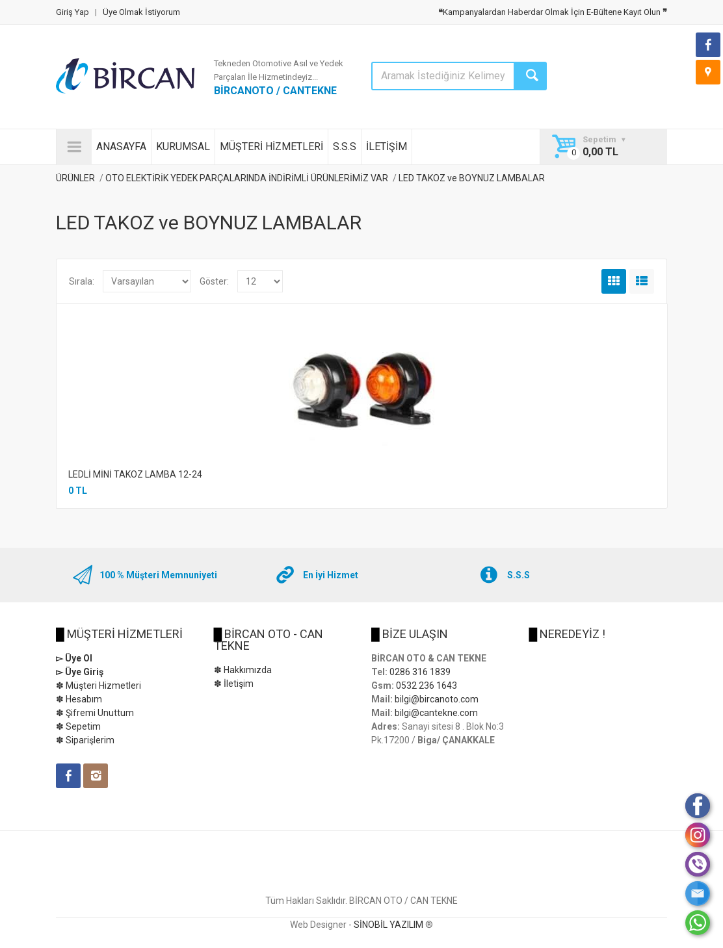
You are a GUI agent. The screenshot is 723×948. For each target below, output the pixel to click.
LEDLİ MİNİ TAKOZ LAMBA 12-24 (135, 474)
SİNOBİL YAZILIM (388, 924)
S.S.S (344, 146)
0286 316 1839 (420, 672)
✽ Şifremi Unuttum (95, 713)
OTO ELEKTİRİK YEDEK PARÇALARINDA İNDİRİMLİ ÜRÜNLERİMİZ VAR (246, 178)
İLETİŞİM (386, 146)
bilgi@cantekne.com (436, 713)
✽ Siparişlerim (85, 740)
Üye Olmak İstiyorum (141, 12)
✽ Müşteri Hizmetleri (98, 685)
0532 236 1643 (426, 685)
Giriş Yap (72, 12)
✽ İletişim (234, 683)
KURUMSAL (183, 146)
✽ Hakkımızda (243, 670)
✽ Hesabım (79, 699)
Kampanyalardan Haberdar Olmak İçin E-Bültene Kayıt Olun (552, 12)
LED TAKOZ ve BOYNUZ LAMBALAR (472, 178)
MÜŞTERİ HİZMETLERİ (271, 146)
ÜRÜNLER (75, 178)
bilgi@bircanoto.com (437, 699)
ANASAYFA (121, 146)
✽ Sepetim (78, 726)
